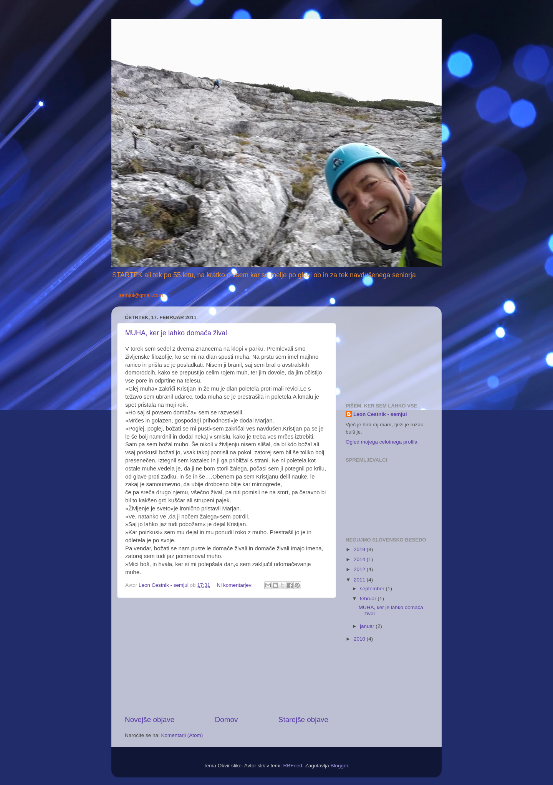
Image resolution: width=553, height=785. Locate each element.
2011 (360, 580)
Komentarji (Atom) (182, 735)
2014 (360, 559)
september (373, 588)
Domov (226, 719)
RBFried (292, 765)
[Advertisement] (226, 656)
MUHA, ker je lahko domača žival (176, 333)
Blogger (339, 765)
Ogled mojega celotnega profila (381, 442)
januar (368, 626)
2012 (360, 569)
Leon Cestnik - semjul (380, 414)
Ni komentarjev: (235, 585)
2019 (360, 549)
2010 (360, 639)
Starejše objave (303, 719)
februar (369, 598)
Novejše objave (149, 719)
